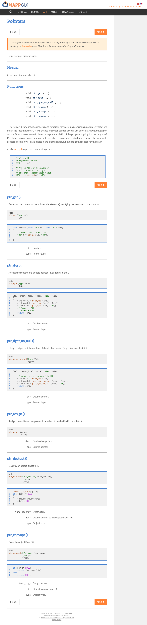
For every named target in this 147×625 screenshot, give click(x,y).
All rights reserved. (67, 617)
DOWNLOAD (68, 12)
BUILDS (83, 12)
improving (27, 46)
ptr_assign (39, 107)
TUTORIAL (21, 12)
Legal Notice (56, 620)
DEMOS (35, 12)
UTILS (54, 12)
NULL (30, 494)
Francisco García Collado (50, 617)
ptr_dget (38, 98)
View (47, 296)
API (45, 12)
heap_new (36, 300)
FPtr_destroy (29, 476)
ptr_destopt (40, 111)
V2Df (18, 163)
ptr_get (37, 93)
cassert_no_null (21, 491)
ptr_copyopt (40, 116)
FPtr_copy (27, 553)
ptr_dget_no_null (43, 102)
